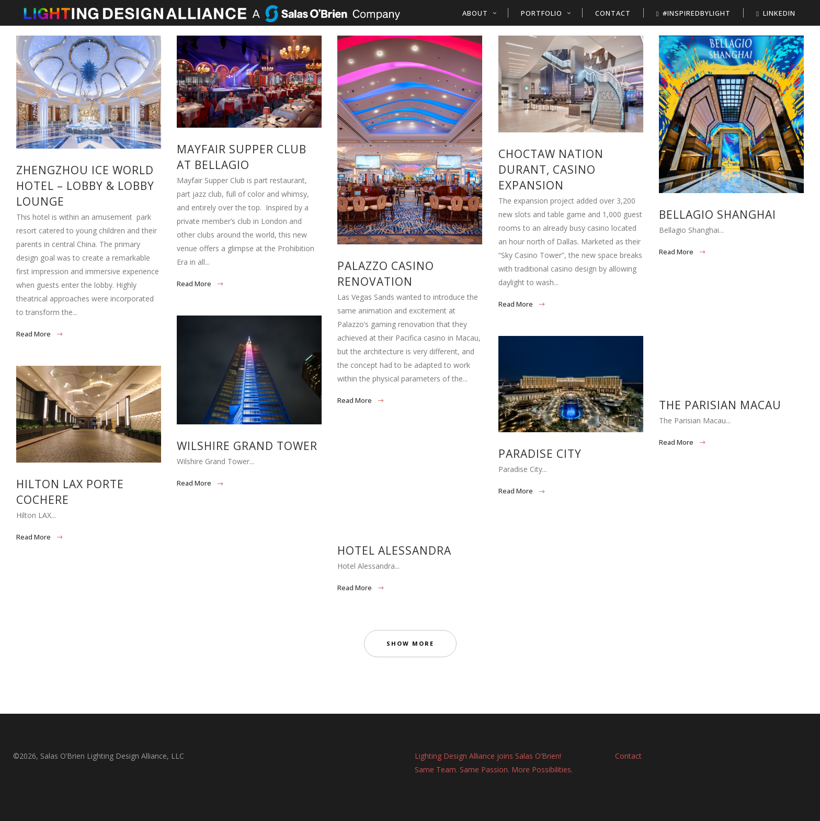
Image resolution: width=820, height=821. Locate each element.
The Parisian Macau (720, 405)
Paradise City (540, 453)
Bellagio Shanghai (717, 214)
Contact (628, 756)
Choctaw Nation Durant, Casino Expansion (550, 170)
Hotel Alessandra (394, 550)
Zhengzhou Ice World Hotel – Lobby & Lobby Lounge (85, 186)
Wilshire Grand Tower (247, 445)
